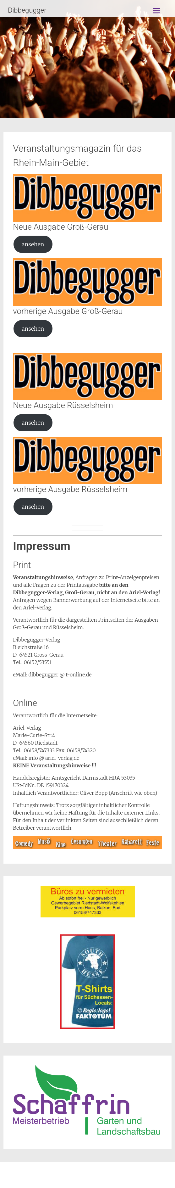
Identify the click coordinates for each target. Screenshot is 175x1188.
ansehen (33, 244)
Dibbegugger (27, 10)
